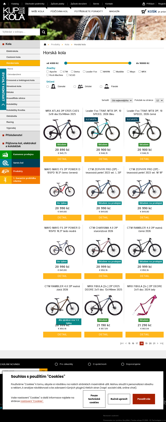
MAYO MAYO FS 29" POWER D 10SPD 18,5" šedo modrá (62, 229)
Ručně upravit (119, 399)
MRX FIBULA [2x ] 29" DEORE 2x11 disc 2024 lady (144, 288)
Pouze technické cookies (94, 399)
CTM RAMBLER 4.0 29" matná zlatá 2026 (62, 288)
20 (150, 343)
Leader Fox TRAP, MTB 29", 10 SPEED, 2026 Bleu (103, 112)
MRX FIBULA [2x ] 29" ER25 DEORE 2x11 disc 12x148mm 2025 (103, 288)
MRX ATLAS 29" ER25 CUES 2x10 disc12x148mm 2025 (62, 112)
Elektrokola (12, 51)
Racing (10, 122)
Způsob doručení (79, 3)
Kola (8, 44)
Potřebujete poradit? (89, 11)
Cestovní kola (13, 57)
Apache (53, 71)
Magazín (114, 11)
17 (137, 343)
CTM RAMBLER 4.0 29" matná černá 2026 (144, 229)
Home (4, 3)
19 (146, 343)
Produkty (18, 171)
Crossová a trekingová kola (20, 80)
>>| (161, 343)
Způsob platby (57, 3)
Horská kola (12, 63)
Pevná (10, 68)
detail (62, 159)
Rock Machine (56, 75)
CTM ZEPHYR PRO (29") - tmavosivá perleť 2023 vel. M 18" (145, 171)
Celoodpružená (14, 74)
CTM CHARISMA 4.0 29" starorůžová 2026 (103, 229)
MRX (144, 71)
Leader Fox (91, 71)
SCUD (72, 75)
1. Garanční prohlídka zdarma (24, 180)
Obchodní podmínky (34, 3)
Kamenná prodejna (23, 154)
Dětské (88, 86)
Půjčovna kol (59, 11)
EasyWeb (126, 420)
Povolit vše (143, 399)
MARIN (106, 71)
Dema (77, 71)
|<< (122, 343)
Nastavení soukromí (111, 416)
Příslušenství (14, 135)
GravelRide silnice (15, 98)
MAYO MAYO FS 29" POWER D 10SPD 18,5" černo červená (62, 171)
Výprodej (11, 128)
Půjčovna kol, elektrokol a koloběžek (21, 145)
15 (129, 343)
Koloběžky (11, 104)
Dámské (61, 86)
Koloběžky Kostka (15, 110)
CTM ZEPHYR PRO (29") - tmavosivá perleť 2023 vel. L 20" (103, 171)
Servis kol (18, 163)
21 (154, 343)
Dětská (10, 92)
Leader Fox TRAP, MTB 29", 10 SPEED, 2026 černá (144, 112)
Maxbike (120, 71)
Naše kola (38, 11)
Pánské (114, 86)
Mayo (132, 71)
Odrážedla (11, 116)
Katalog (15, 3)
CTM (65, 71)
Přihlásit (150, 3)
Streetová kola (13, 86)
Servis (96, 3)
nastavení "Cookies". (31, 401)
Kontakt (109, 3)
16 (133, 343)
